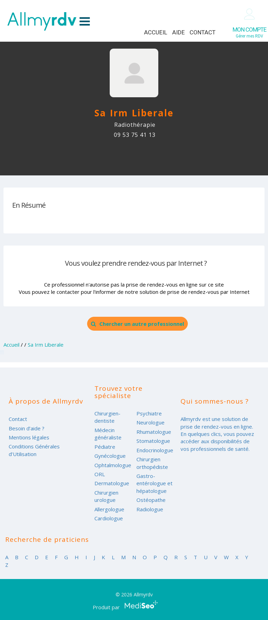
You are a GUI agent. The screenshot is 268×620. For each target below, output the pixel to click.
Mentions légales (29, 437)
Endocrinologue (154, 450)
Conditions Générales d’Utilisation (34, 450)
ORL (99, 474)
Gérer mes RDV (249, 32)
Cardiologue (108, 518)
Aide (178, 32)
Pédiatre (104, 446)
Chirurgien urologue (106, 496)
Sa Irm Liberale (46, 344)
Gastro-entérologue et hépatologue (154, 483)
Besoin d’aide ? (26, 428)
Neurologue (150, 422)
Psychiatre (149, 413)
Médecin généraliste (108, 434)
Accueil (155, 32)
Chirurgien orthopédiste (152, 463)
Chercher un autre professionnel (137, 323)
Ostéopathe (151, 499)
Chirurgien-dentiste (107, 417)
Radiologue (149, 509)
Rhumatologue (153, 431)
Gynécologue (110, 455)
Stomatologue (153, 440)
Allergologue (109, 509)
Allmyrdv (48, 21)
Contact (203, 32)
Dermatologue (111, 483)
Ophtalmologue (112, 465)
